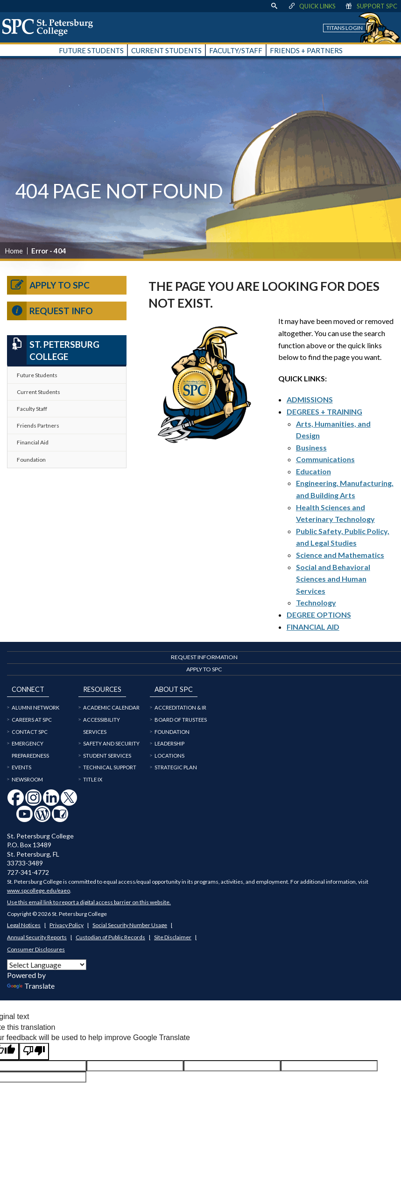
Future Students (37, 375)
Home (14, 250)
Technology (316, 602)
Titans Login (344, 27)
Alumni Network (35, 707)
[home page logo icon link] (50, 27)
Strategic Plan (176, 767)
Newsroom (27, 779)
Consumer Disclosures (36, 949)
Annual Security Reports (37, 937)
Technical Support (109, 767)
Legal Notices (24, 925)
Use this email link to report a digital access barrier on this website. (89, 902)
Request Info (50, 311)
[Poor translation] (34, 1051)
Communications (325, 459)
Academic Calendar (111, 707)
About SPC (174, 689)
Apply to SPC (48, 285)
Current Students (38, 391)
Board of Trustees (181, 720)
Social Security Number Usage (129, 925)
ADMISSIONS (310, 399)
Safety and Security (111, 743)
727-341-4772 (28, 872)
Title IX (92, 779)
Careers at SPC (32, 720)
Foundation (31, 459)
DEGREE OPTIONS (319, 614)
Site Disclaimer (172, 937)
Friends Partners (38, 425)
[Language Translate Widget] (46, 964)
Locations (169, 756)
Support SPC (371, 6)
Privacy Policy (66, 925)
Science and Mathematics (340, 554)
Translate (31, 985)
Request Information (204, 657)
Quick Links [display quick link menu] (312, 6)
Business (311, 447)
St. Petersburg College (53, 350)
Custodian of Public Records (110, 937)
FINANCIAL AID (313, 626)
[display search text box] (274, 6)
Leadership (169, 743)
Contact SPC (30, 732)
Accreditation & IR (180, 707)
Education (313, 471)
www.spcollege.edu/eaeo (38, 890)
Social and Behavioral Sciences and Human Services (333, 579)
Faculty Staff (32, 408)
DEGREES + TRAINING (324, 411)
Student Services (107, 756)
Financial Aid (33, 442)
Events (21, 767)
